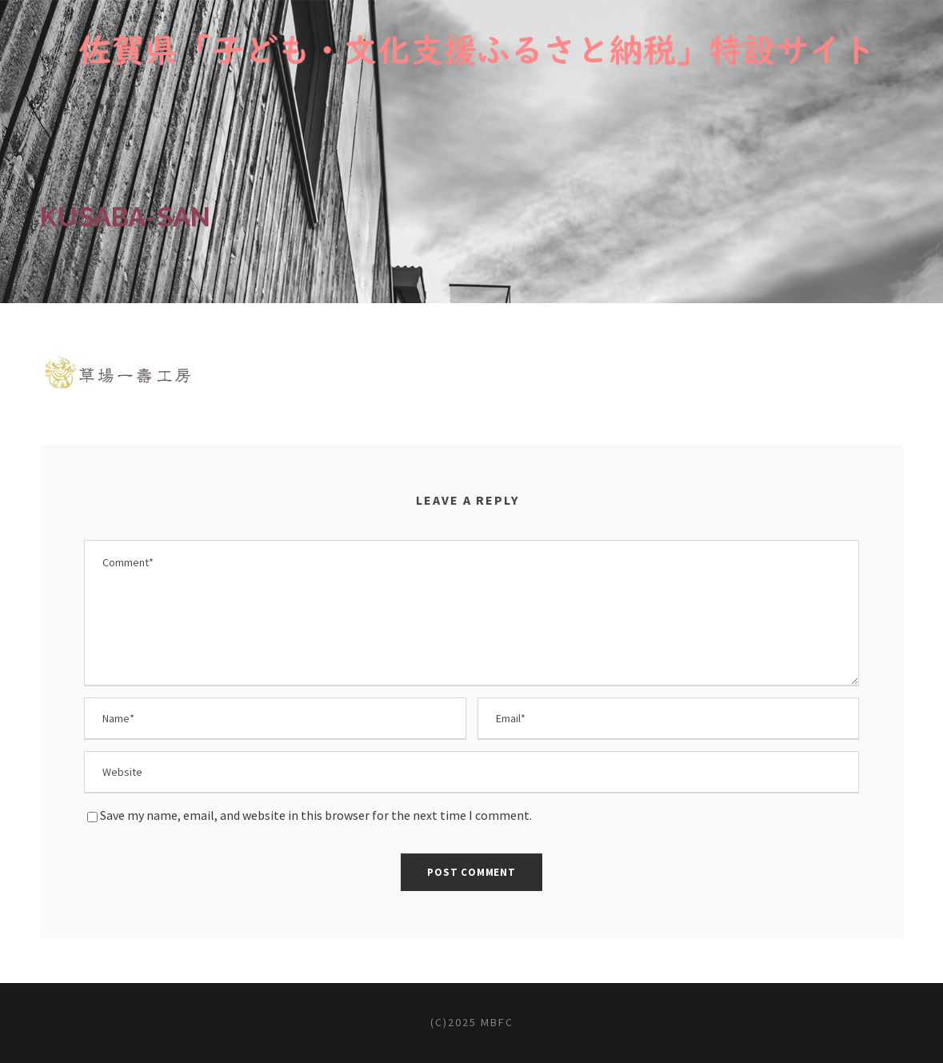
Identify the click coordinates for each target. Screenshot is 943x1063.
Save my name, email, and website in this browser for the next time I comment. (316, 815)
